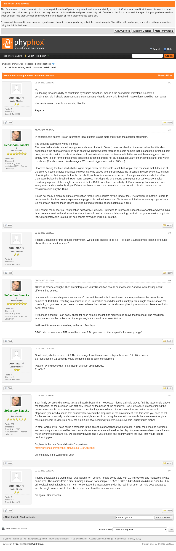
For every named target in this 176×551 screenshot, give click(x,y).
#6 (169, 396)
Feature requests (43, 64)
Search (156, 49)
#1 (169, 83)
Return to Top (19, 539)
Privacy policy (134, 539)
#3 (169, 233)
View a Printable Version (16, 529)
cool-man (15, 97)
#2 (169, 130)
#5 (169, 348)
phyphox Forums (10, 64)
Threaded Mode (165, 75)
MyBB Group (37, 544)
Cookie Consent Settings (101, 539)
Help (169, 49)
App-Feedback (26, 64)
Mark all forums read (58, 539)
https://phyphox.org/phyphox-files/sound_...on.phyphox (65, 447)
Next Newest (27, 517)
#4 (169, 280)
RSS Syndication (79, 539)
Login (31, 55)
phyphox (7, 539)
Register (41, 55)
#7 (169, 471)
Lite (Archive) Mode (37, 539)
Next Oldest (11, 517)
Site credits (120, 539)
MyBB (15, 544)
